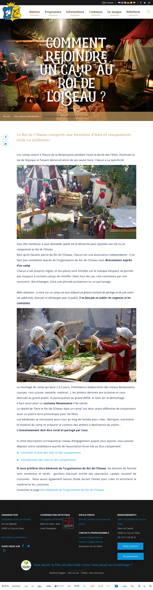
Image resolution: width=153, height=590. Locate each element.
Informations (75, 11)
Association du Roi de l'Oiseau (16, 519)
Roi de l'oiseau (11, 11)
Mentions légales (57, 572)
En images (114, 11)
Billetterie (133, 11)
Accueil (6, 116)
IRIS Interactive (96, 572)
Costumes (95, 11)
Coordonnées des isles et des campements (48, 460)
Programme (53, 11)
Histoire (34, 11)
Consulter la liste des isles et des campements (51, 452)
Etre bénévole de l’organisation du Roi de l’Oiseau (72, 490)
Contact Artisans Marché (91, 537)
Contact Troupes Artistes (91, 541)
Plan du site (73, 572)
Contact (109, 2)
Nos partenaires (130, 556)
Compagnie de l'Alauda (51, 519)
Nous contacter (130, 546)
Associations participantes (26, 116)
